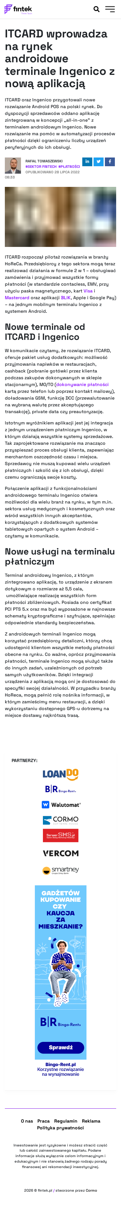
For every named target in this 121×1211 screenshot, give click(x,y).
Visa (88, 291)
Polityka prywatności (60, 1128)
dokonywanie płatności (82, 384)
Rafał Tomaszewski (44, 161)
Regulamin (65, 1121)
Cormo (91, 1190)
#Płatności (69, 166)
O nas (27, 1121)
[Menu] (109, 10)
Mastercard (17, 297)
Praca (43, 1121)
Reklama (91, 1121)
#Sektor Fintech (40, 166)
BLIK (66, 297)
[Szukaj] (96, 9)
